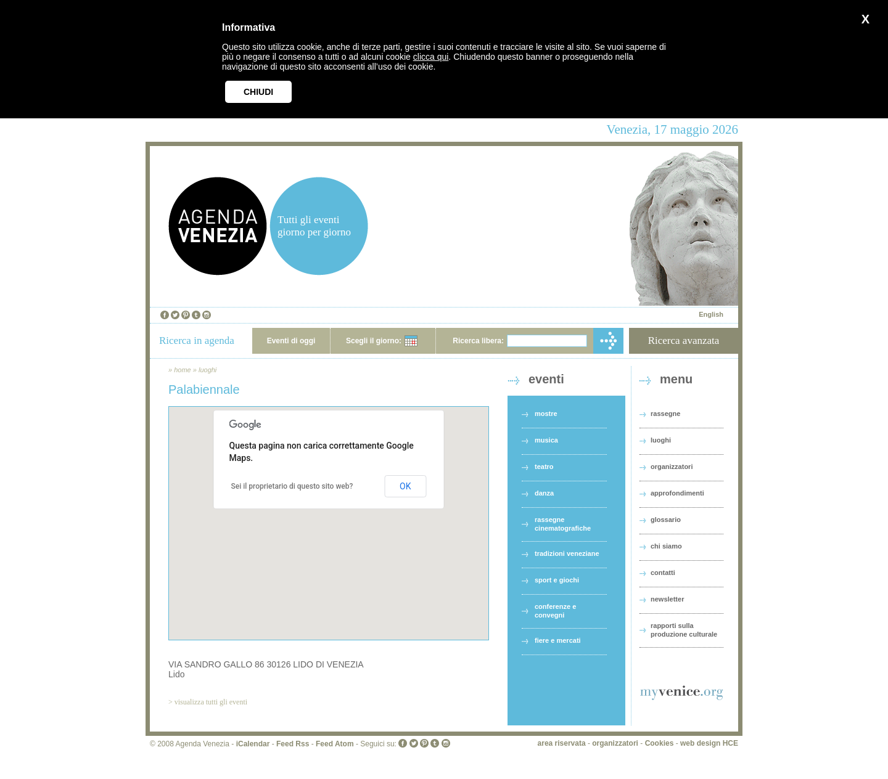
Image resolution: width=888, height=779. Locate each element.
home (182, 369)
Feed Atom (335, 744)
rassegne (665, 413)
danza (544, 493)
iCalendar (253, 744)
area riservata (562, 743)
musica (546, 440)
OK (405, 486)
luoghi (207, 369)
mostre (546, 413)
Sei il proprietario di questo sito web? (292, 486)
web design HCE (709, 743)
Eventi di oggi (291, 340)
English (711, 314)
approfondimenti (677, 493)
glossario (666, 519)
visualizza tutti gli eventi (211, 702)
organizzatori (672, 466)
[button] (329, 511)
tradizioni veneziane (567, 553)
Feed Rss (292, 744)
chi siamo (666, 546)
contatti (663, 572)
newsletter (667, 599)
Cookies (659, 743)
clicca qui (431, 57)
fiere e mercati (558, 640)
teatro (544, 466)
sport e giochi (557, 580)
